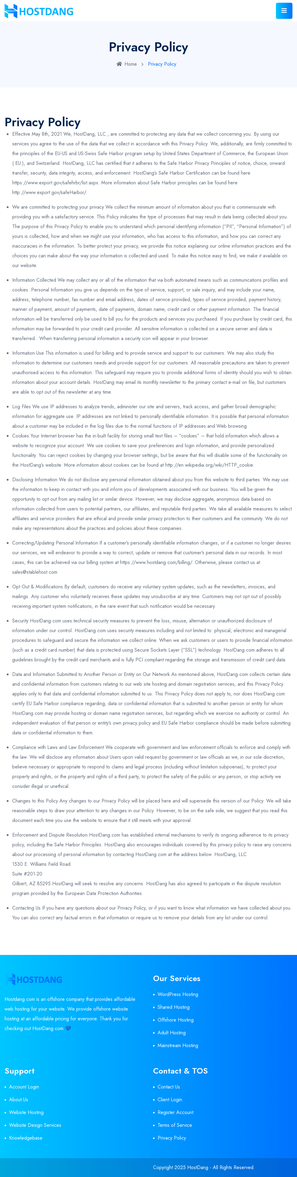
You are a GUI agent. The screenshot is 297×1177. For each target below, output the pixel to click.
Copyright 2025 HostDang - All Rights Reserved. (204, 1167)
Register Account (175, 1112)
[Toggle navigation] (284, 11)
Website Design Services (35, 1125)
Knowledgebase (25, 1137)
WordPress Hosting (178, 994)
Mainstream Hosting (178, 1045)
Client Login (170, 1099)
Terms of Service (175, 1125)
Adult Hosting (172, 1032)
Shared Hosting (174, 1007)
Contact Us (169, 1086)
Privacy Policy (172, 1137)
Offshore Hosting (176, 1019)
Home (126, 64)
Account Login (24, 1086)
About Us (18, 1099)
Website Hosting (26, 1112)
